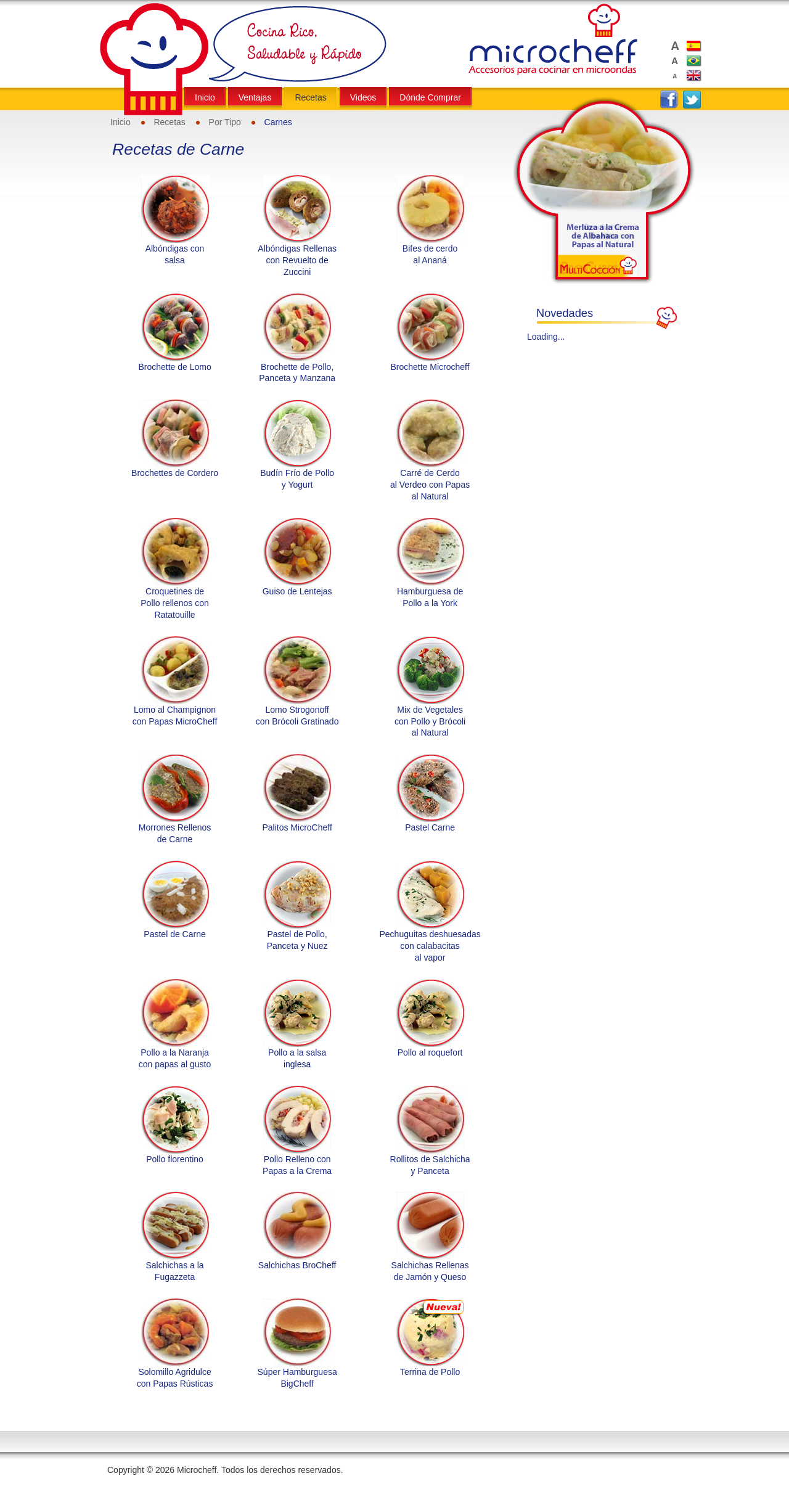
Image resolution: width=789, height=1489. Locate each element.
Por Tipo (225, 122)
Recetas (169, 122)
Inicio (120, 122)
